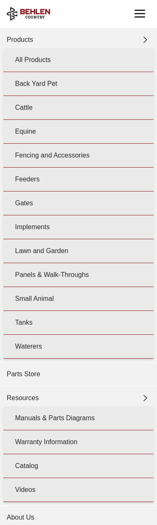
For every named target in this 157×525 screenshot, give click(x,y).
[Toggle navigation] (139, 13)
